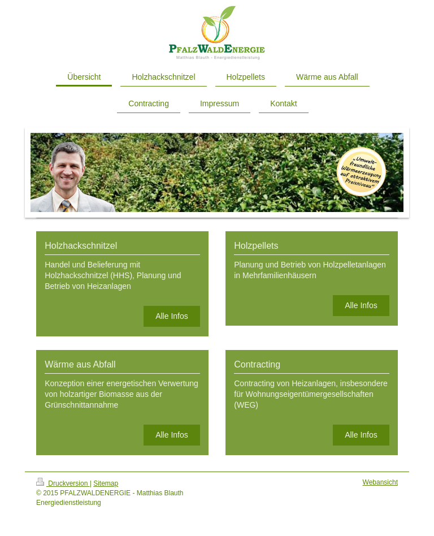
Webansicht (380, 482)
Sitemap (105, 483)
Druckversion (63, 483)
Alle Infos (171, 316)
